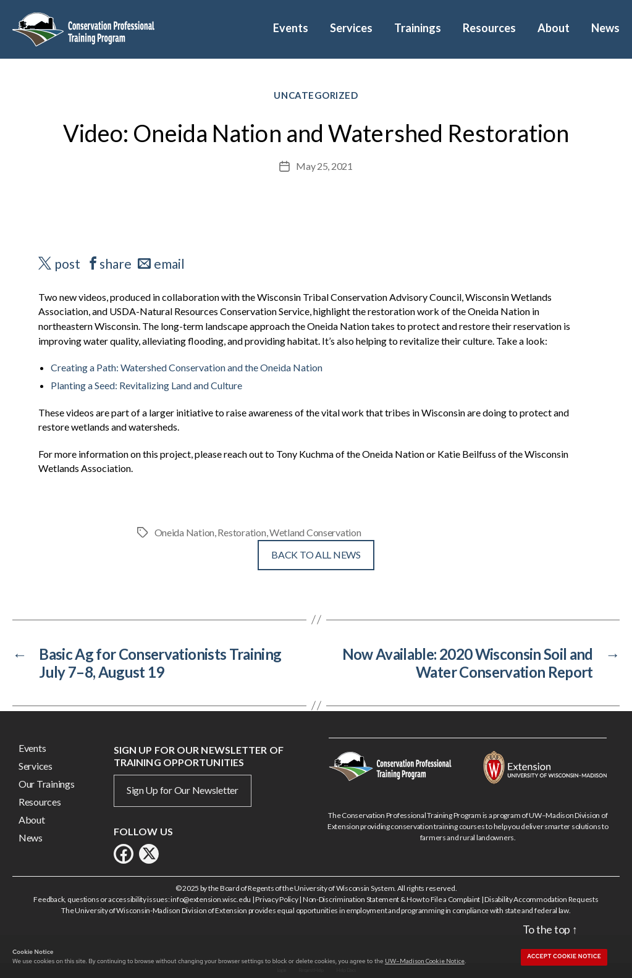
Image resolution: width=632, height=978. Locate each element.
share (115, 263)
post (67, 263)
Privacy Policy (276, 899)
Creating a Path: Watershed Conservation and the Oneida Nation (186, 367)
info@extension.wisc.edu (211, 899)
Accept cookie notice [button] (564, 956)
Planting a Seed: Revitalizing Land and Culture (146, 385)
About (553, 28)
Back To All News (316, 554)
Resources (489, 28)
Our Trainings (47, 784)
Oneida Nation (184, 532)
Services (351, 28)
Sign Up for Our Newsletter (182, 790)
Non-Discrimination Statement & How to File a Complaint (391, 899)
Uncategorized (316, 95)
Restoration (241, 532)
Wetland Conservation (315, 532)
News (605, 28)
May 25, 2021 (324, 166)
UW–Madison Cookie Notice (425, 960)
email (169, 263)
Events (290, 28)
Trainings (417, 28)
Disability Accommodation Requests (541, 899)
